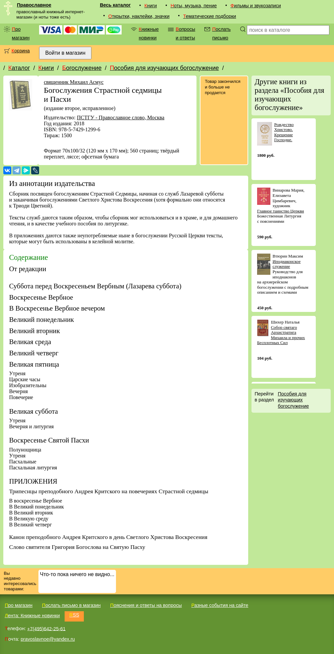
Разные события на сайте (219, 605)
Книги (150, 5)
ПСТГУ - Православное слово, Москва (120, 117)
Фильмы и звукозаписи (256, 5)
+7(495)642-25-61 (46, 628)
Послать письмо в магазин (71, 605)
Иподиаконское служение (286, 264)
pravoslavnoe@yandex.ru (48, 639)
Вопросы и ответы (185, 33)
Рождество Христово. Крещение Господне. (284, 132)
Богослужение (82, 68)
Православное (34, 5)
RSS (74, 615)
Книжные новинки (149, 33)
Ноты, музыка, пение (194, 5)
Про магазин (20, 33)
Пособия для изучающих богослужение (164, 68)
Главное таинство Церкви (280, 210)
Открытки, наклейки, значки (139, 16)
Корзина (21, 50)
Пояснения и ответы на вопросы (146, 605)
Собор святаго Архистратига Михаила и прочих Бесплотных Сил (281, 335)
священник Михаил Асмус (73, 82)
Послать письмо (221, 33)
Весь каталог (115, 5)
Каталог (19, 68)
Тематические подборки (209, 16)
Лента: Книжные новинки (32, 615)
